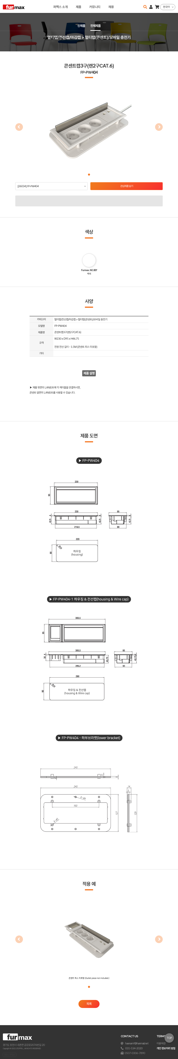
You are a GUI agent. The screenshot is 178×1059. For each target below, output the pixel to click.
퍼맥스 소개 (60, 6)
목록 (89, 1004)
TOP (169, 1038)
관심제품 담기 (127, 186)
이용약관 (161, 1043)
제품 (78, 6)
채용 (111, 6)
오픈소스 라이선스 (9, 1055)
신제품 (81, 26)
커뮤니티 (94, 6)
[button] (89, 175)
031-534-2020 (134, 1048)
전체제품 (95, 26)
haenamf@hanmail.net (136, 1043)
